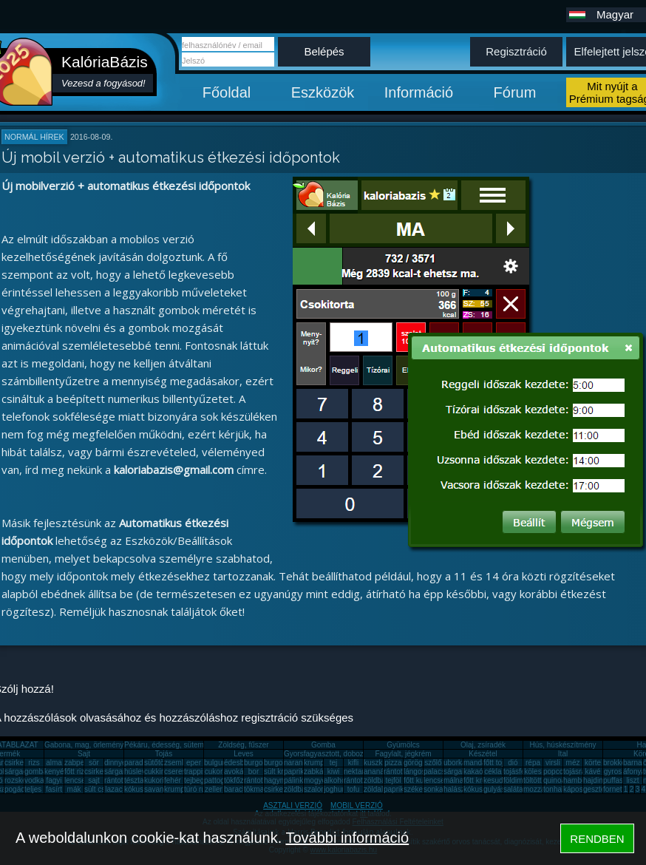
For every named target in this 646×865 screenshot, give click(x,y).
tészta (134, 780)
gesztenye (600, 789)
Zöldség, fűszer (243, 745)
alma (54, 763)
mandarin (478, 763)
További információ (347, 838)
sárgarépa (120, 771)
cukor (213, 771)
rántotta (256, 780)
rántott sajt (361, 780)
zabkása (317, 771)
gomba (35, 771)
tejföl (393, 780)
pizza (392, 763)
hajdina (595, 780)
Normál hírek (34, 136)
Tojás (163, 754)
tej (334, 763)
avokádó (238, 771)
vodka (34, 780)
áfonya (634, 771)
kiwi (333, 771)
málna (453, 780)
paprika (296, 771)
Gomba (323, 745)
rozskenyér (22, 780)
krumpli (315, 763)
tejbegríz (198, 780)
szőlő (432, 763)
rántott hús (401, 771)
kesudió (496, 780)
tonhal (553, 789)
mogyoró (318, 780)
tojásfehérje (522, 771)
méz (573, 763)
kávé (592, 771)
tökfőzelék (240, 780)
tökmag (256, 789)
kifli (353, 763)
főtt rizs (76, 771)
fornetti (614, 789)
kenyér (55, 771)
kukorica (157, 780)
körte (593, 763)
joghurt (335, 789)
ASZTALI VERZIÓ (292, 805)
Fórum (515, 92)
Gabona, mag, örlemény (83, 745)
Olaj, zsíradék (483, 745)
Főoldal (227, 92)
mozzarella (541, 789)
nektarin (357, 771)
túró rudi (197, 789)
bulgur (214, 763)
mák (74, 789)
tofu (353, 789)
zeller (213, 789)
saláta (513, 789)
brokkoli (615, 763)
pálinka (295, 780)
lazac (113, 789)
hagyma (277, 780)
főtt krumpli (481, 780)
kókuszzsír (141, 789)
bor (253, 771)
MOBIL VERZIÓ (356, 805)
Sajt (84, 754)
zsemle (176, 763)
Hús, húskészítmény (562, 745)
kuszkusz (379, 763)
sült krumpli (283, 771)
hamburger (581, 780)
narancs (297, 763)
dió (512, 763)
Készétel (483, 754)
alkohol (335, 780)
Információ (418, 92)
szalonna (318, 789)
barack (235, 789)
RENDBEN (597, 838)
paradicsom (143, 763)
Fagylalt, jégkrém (403, 754)
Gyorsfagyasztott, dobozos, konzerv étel (349, 754)
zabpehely (81, 763)
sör (94, 763)
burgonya (259, 763)
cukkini (155, 771)
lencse (75, 780)
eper (193, 763)
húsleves (138, 771)
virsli (552, 763)
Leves (244, 754)
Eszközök (323, 92)
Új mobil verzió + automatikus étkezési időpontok (170, 157)
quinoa (554, 780)
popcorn (556, 771)
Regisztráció (516, 51)
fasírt (54, 789)
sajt (94, 780)
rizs (34, 763)
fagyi (53, 780)
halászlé (457, 789)
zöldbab (377, 780)
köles (532, 771)
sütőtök (156, 763)
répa (533, 763)
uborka (454, 763)
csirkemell (20, 763)
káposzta (578, 789)
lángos (414, 771)
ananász (378, 771)
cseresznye (183, 771)
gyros (613, 771)
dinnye (115, 763)
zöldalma (378, 789)
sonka (433, 789)
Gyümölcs (403, 745)
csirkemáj (99, 771)
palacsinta (440, 771)
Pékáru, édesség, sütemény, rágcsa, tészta (194, 745)
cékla (492, 771)
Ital (563, 754)
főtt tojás (497, 763)
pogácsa (18, 789)
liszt (632, 780)
